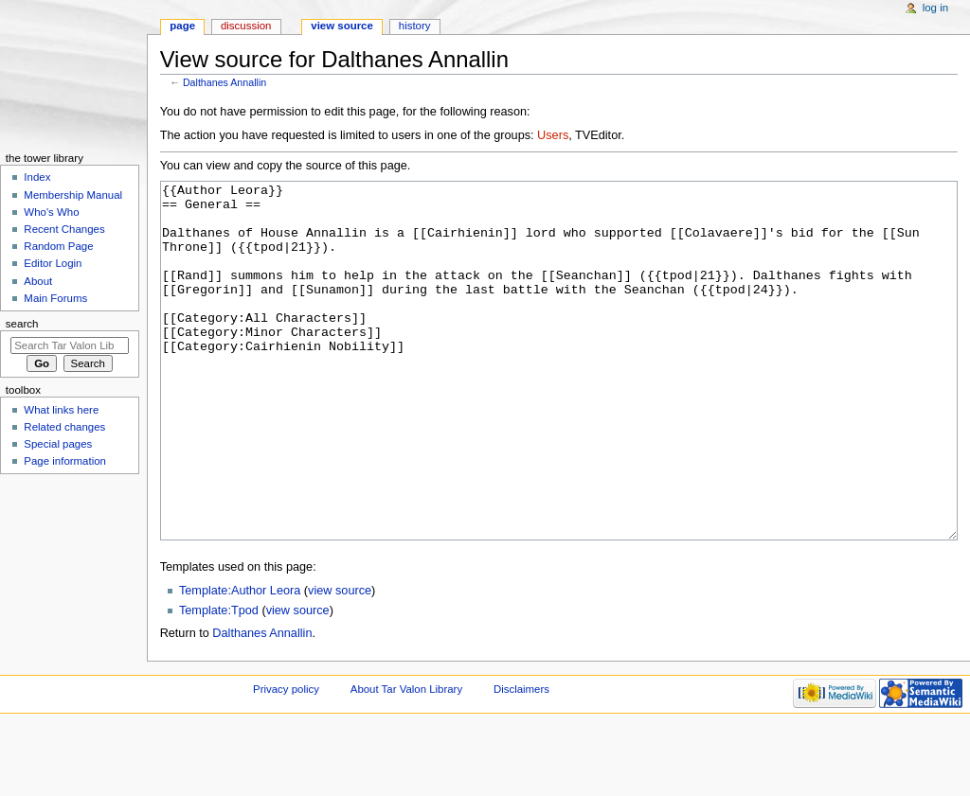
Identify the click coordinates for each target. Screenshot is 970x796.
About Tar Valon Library (406, 760)
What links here (61, 410)
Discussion (246, 25)
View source (342, 25)
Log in (935, 7)
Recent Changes (64, 229)
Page (182, 25)
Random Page (58, 246)
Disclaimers (521, 760)
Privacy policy (286, 760)
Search (22, 323)
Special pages (58, 444)
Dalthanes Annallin (224, 82)
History (415, 25)
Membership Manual (73, 195)
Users (552, 135)
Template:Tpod (219, 681)
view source (339, 661)
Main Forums (55, 298)
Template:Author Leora (239, 661)
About (38, 281)
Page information (65, 461)
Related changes (64, 427)
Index (37, 177)
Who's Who (51, 212)
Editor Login (52, 263)
